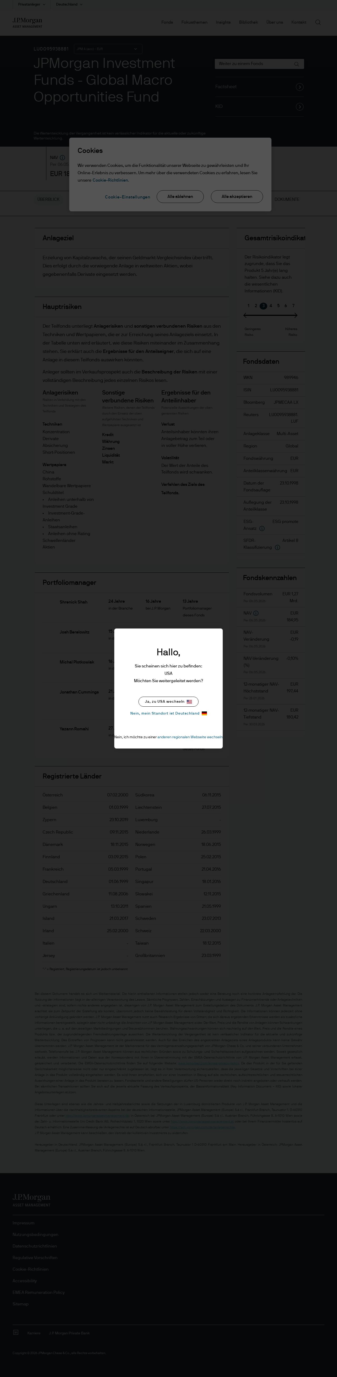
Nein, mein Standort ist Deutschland (168, 713)
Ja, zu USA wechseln (168, 702)
